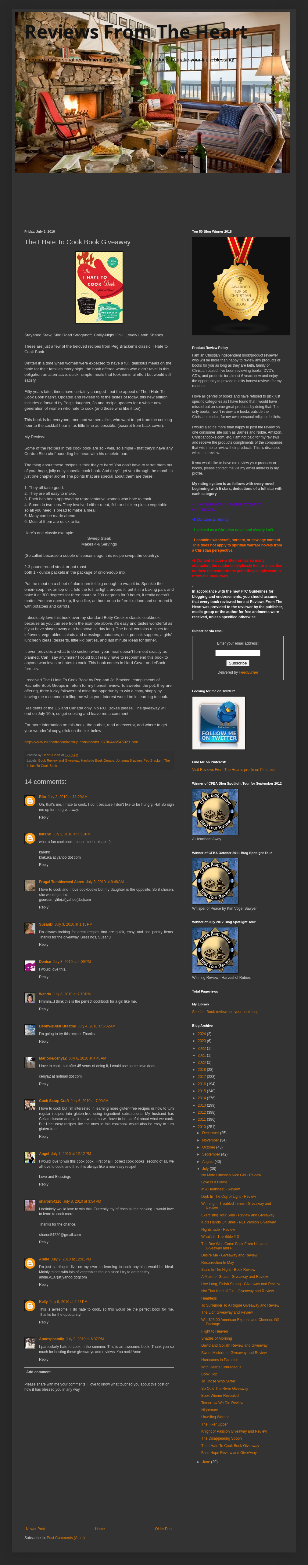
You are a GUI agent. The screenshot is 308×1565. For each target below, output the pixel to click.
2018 (202, 1069)
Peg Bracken (153, 760)
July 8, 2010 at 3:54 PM (82, 1201)
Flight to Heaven (214, 1331)
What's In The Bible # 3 (220, 1236)
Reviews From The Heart (136, 31)
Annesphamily (51, 1339)
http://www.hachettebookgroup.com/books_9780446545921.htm (81, 742)
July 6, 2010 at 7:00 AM (90, 1101)
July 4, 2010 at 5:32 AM (97, 1026)
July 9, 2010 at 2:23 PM (69, 1302)
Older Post (163, 1529)
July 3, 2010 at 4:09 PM (72, 962)
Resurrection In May (217, 1262)
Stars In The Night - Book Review (228, 1269)
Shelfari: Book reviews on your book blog (225, 1012)
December (211, 1133)
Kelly (43, 1302)
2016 (202, 1084)
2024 (202, 1034)
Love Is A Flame (214, 1182)
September (211, 1154)
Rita (42, 797)
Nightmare (209, 1410)
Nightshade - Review (218, 1229)
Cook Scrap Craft (54, 1101)
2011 (202, 1119)
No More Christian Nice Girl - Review (231, 1175)
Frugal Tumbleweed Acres (61, 882)
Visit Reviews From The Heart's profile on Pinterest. (234, 770)
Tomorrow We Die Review (222, 1403)
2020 (202, 1062)
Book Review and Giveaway (58, 760)
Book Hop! (209, 1374)
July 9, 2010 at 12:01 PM (71, 1259)
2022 (202, 1048)
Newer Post (35, 1529)
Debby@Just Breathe (57, 1026)
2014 (202, 1098)
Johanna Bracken (129, 760)
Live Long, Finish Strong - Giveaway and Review (240, 1284)
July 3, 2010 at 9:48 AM (105, 882)
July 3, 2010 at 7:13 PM (72, 994)
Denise (45, 962)
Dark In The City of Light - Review (228, 1196)
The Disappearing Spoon (221, 1438)
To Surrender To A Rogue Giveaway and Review (240, 1305)
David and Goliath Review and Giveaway (234, 1345)
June (206, 1462)
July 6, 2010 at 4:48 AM (87, 1058)
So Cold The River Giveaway (224, 1388)
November (211, 1140)
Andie (44, 1259)
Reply (43, 817)
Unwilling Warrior (215, 1417)
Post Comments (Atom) (66, 1538)
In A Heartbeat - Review (220, 1189)
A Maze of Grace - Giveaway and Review (234, 1277)
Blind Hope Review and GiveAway (229, 1453)
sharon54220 (50, 1201)
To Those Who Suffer (218, 1381)
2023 (202, 1041)
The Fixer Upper (214, 1424)
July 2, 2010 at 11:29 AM (68, 797)
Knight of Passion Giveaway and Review (234, 1431)
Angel (44, 1154)
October (209, 1147)
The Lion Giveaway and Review (227, 1312)
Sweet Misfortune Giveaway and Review (234, 1353)
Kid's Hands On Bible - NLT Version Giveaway (238, 1222)
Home (100, 1529)
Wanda (45, 994)
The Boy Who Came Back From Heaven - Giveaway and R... (235, 1246)
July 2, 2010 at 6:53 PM (72, 834)
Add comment (38, 1372)
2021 (202, 1055)
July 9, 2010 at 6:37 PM (85, 1339)
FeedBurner (248, 672)
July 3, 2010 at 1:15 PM (73, 924)
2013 (202, 1105)
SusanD (46, 924)
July (206, 1169)
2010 (202, 1127)
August (208, 1162)
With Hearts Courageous (221, 1367)
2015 (202, 1091)
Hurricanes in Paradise (219, 1360)
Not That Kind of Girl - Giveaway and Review (237, 1291)
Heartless (209, 1298)
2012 (202, 1112)
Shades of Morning (216, 1338)
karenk (45, 834)
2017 (202, 1077)
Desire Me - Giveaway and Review (229, 1255)
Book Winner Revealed (220, 1395)
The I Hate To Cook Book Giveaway (230, 1446)
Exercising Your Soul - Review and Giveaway (237, 1215)
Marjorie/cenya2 (53, 1058)
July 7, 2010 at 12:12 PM (71, 1154)
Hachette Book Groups (97, 760)
